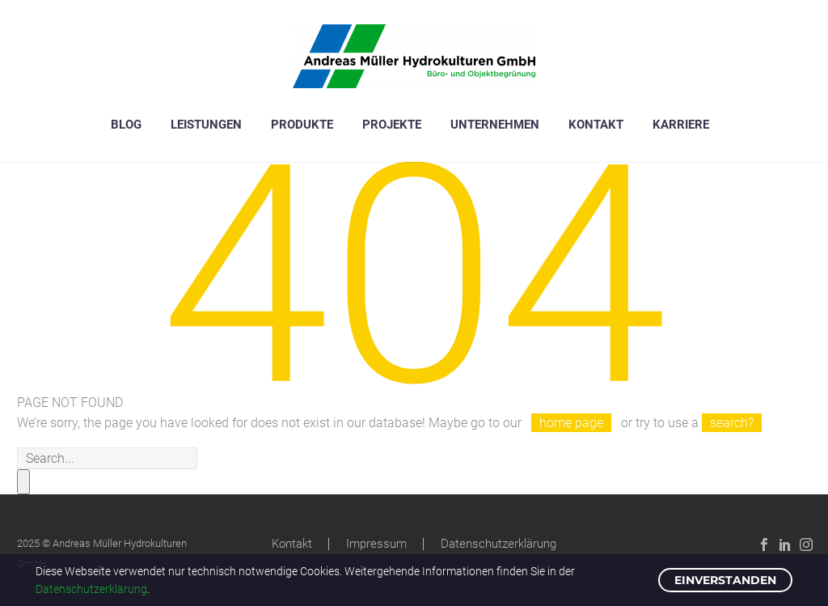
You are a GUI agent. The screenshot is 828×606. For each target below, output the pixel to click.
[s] (107, 458)
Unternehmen (494, 124)
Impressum (376, 544)
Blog (126, 124)
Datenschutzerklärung (498, 544)
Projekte (391, 124)
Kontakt (595, 124)
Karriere (681, 124)
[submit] (23, 481)
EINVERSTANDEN (725, 580)
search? (732, 422)
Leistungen (206, 124)
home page (571, 422)
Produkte (302, 124)
